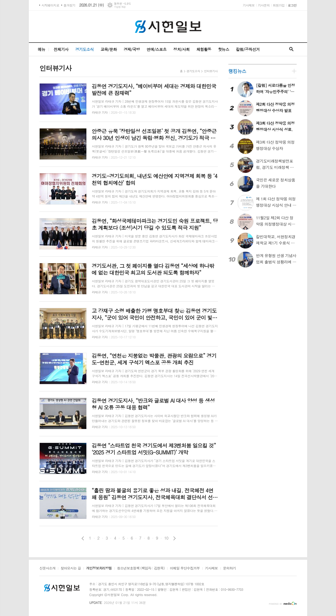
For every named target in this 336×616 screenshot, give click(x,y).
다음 (174, 538)
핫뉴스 (223, 49)
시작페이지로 (50, 5)
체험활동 (203, 49)
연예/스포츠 (156, 49)
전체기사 (61, 49)
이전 (83, 538)
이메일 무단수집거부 (185, 568)
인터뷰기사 (211, 71)
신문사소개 (47, 568)
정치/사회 (181, 49)
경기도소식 (84, 49)
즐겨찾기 (69, 5)
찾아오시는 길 (71, 568)
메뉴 (41, 49)
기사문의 (264, 5)
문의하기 (229, 568)
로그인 (292, 5)
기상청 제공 (120, 7)
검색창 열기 (291, 49)
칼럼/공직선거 (248, 49)
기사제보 (249, 5)
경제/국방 (132, 49)
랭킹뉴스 (237, 71)
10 (166, 538)
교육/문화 (109, 49)
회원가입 (279, 5)
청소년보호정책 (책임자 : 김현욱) (141, 568)
